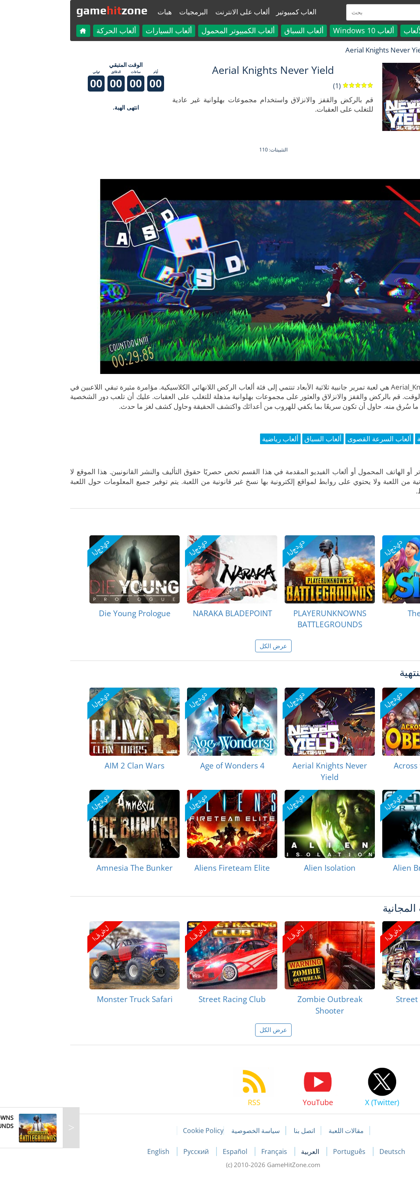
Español (173, 1151)
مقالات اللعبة (283, 1130)
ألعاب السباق (240, 30)
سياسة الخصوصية (192, 1130)
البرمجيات (130, 11)
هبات (101, 11)
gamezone (48, 10)
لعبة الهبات (385, 50)
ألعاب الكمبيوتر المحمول (175, 30)
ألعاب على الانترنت (179, 11)
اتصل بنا (241, 1130)
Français (212, 1151)
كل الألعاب (356, 30)
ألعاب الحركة (53, 30)
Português (287, 1151)
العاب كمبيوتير (233, 11)
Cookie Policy (140, 1130)
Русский (133, 1151)
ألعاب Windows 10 (300, 30)
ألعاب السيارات (105, 30)
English (96, 1151)
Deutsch (329, 1151)
